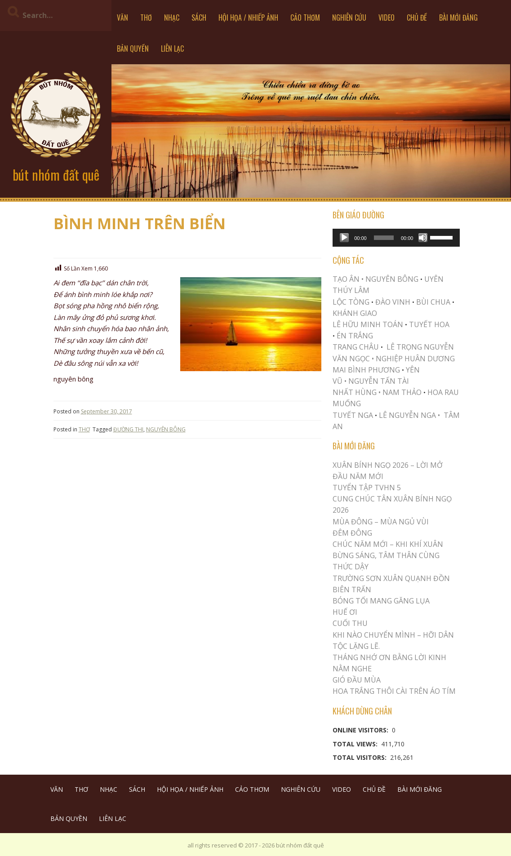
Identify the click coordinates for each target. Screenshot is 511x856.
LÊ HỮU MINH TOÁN (368, 324)
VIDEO (386, 17)
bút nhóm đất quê (56, 174)
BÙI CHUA (433, 302)
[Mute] (422, 237)
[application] (396, 238)
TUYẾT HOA (429, 324)
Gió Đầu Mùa (357, 680)
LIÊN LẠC (172, 48)
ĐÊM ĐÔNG (352, 533)
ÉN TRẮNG (355, 336)
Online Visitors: (361, 730)
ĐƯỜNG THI (128, 429)
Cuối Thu (350, 623)
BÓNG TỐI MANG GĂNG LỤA (381, 601)
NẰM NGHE (352, 669)
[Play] (344, 237)
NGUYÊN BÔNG (166, 429)
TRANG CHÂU (356, 347)
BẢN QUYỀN (133, 48)
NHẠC (171, 17)
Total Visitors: (360, 757)
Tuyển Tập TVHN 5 (367, 487)
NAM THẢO (402, 392)
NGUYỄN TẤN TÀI (378, 381)
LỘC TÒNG (351, 302)
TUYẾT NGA (354, 415)
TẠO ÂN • (348, 279)
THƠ (146, 17)
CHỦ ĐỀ (417, 17)
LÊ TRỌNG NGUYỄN (420, 347)
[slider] (384, 237)
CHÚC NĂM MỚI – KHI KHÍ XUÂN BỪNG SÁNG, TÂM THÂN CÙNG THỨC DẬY (388, 555)
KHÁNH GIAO (355, 313)
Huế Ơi (345, 612)
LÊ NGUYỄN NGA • (409, 415)
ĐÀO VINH (392, 302)
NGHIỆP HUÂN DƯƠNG (415, 359)
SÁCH (198, 17)
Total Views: (356, 744)
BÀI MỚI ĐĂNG (458, 17)
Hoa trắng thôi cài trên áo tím (394, 691)
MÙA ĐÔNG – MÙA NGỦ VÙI (381, 522)
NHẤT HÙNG (355, 392)
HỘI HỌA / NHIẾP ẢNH (248, 17)
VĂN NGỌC (352, 359)
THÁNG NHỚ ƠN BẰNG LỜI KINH (389, 657)
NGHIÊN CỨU (349, 17)
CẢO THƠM (305, 17)
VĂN (122, 17)
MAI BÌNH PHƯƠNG (366, 370)
